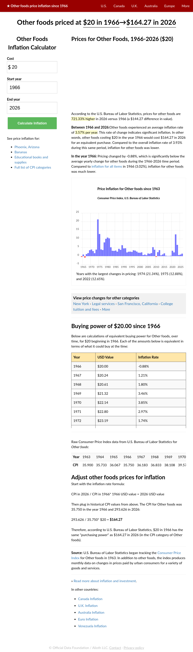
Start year (14, 79)
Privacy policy (134, 648)
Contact (115, 648)
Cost (10, 58)
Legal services (103, 303)
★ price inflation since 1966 (37, 6)
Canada (119, 6)
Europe (169, 6)
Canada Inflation (90, 599)
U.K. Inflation (88, 605)
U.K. (134, 6)
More (186, 6)
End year (13, 99)
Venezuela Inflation (92, 626)
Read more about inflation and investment (105, 581)
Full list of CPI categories (33, 167)
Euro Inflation (88, 619)
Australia (151, 6)
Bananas (21, 152)
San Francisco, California (138, 303)
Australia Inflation (91, 612)
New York (81, 303)
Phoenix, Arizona (27, 147)
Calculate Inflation (32, 123)
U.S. (104, 6)
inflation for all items (107, 166)
